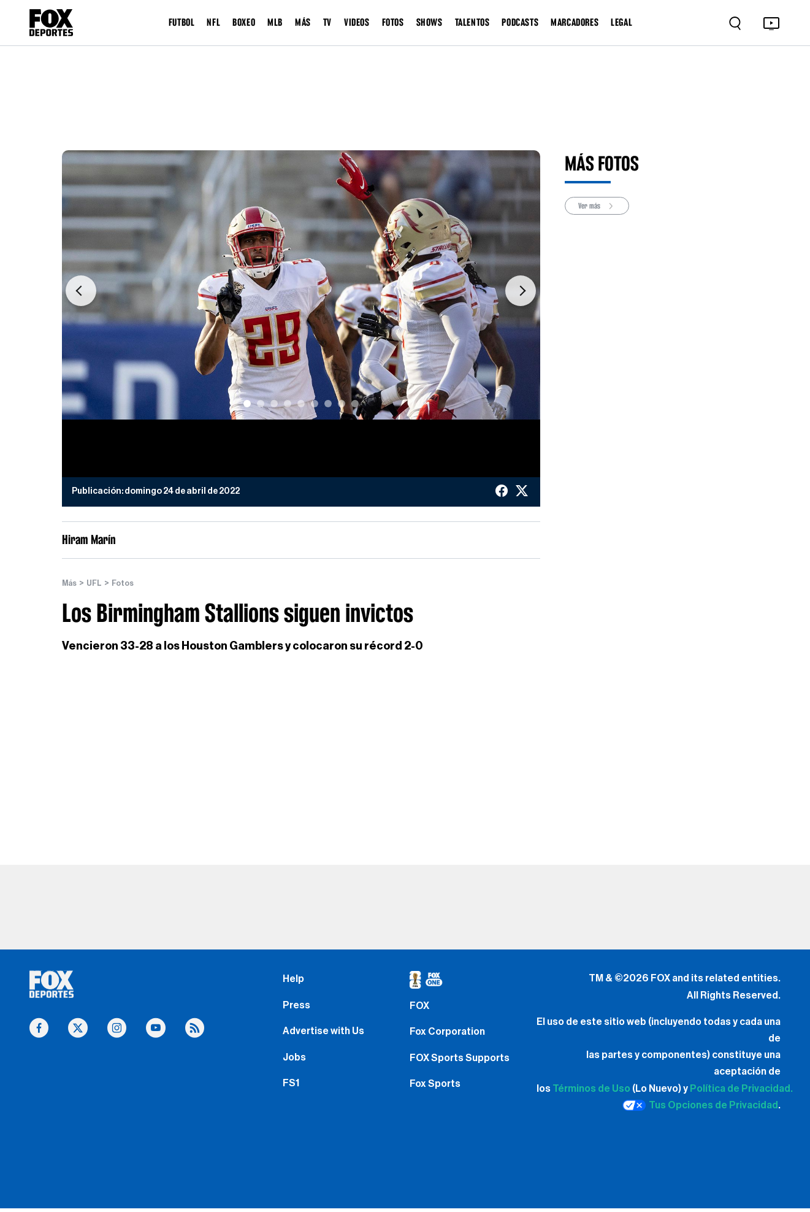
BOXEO (243, 22)
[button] (81, 291)
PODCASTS (520, 22)
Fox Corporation (451, 1039)
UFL (98, 583)
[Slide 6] (314, 403)
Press (298, 1009)
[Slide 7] (328, 403)
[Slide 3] (274, 403)
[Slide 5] (301, 403)
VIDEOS (357, 22)
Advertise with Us (326, 1039)
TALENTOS (472, 22)
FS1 (292, 1097)
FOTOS (393, 22)
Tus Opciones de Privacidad (700, 1105)
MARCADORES (574, 22)
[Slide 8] (341, 403)
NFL (213, 22)
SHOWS (429, 22)
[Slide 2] (260, 403)
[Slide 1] (247, 403)
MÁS (303, 22)
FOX (421, 1009)
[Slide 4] (287, 403)
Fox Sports (437, 1097)
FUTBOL (182, 22)
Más (71, 583)
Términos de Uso (591, 1089)
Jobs (295, 1067)
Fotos (128, 583)
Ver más (601, 206)
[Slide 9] (355, 403)
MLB (275, 22)
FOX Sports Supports (464, 1067)
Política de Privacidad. (741, 1089)
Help (294, 980)
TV (327, 22)
